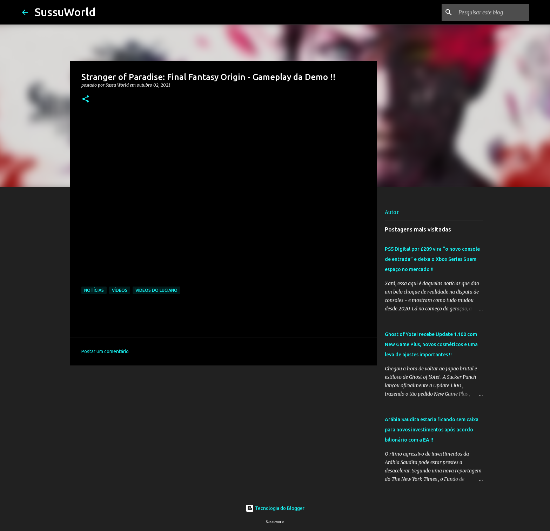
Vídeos (119, 290)
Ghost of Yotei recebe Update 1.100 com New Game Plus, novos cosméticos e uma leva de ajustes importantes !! (431, 344)
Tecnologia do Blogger (275, 508)
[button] (85, 99)
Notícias (94, 290)
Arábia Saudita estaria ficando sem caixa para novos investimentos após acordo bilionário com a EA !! (431, 430)
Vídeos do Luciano (156, 290)
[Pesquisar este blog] (492, 12)
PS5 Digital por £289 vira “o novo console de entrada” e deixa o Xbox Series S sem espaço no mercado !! (432, 259)
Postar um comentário (105, 351)
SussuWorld (65, 12)
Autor (392, 212)
